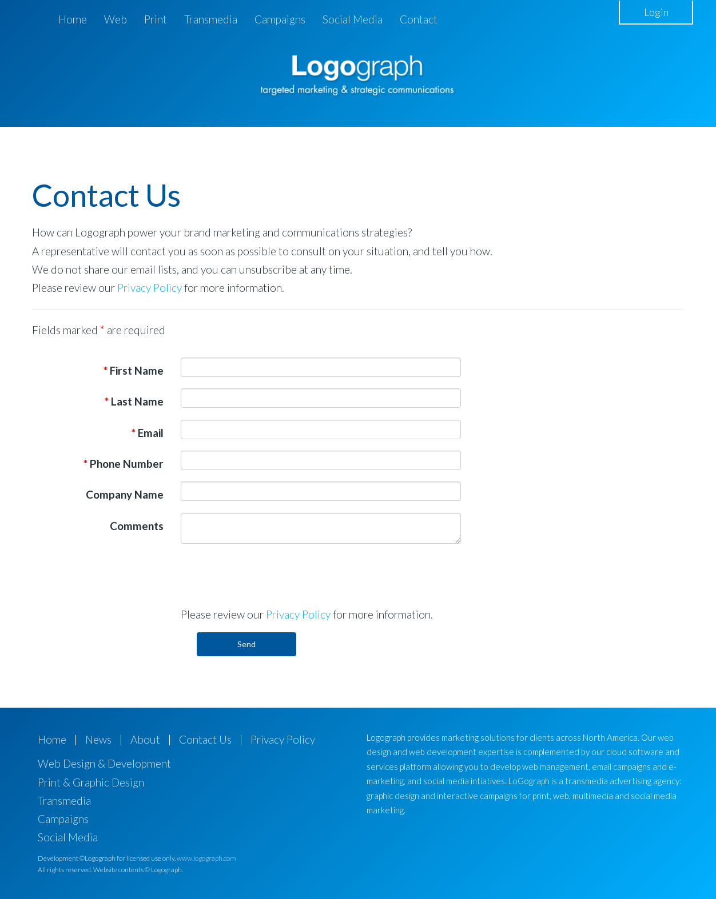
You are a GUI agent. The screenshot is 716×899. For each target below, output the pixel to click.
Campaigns (279, 19)
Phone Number (123, 463)
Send (246, 644)
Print (155, 19)
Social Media (353, 19)
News (98, 739)
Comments (137, 525)
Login (656, 12)
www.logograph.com (206, 858)
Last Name (134, 401)
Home (72, 19)
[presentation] (268, 574)
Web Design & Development (104, 763)
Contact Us (205, 739)
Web (115, 19)
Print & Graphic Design (91, 782)
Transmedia (210, 19)
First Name (134, 370)
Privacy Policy (149, 287)
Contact (418, 19)
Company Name (125, 494)
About (145, 739)
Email (148, 432)
